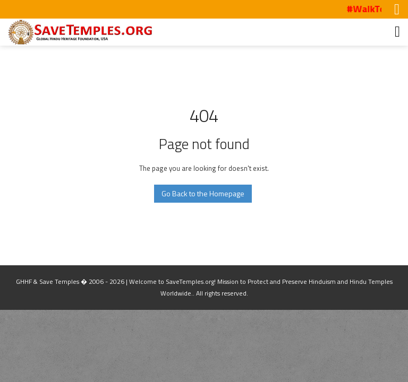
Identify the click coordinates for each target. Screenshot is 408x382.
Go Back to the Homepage (203, 193)
